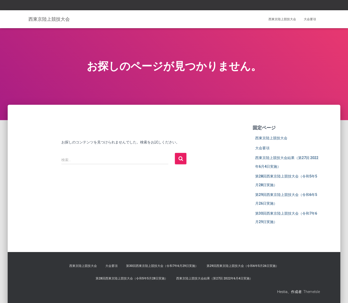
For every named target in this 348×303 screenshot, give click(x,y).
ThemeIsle (311, 292)
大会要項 (310, 19)
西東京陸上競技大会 (282, 19)
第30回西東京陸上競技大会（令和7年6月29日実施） (162, 266)
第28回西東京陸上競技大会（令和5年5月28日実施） (132, 278)
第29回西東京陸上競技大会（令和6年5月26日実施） (243, 266)
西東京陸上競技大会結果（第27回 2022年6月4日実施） (214, 278)
